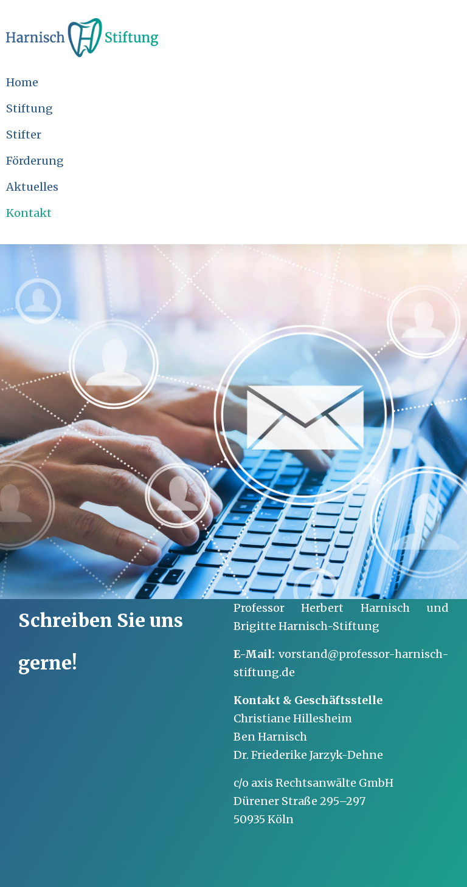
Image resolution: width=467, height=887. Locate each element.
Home (22, 82)
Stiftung (29, 108)
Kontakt (29, 213)
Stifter (23, 135)
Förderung (35, 161)
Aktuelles (32, 187)
